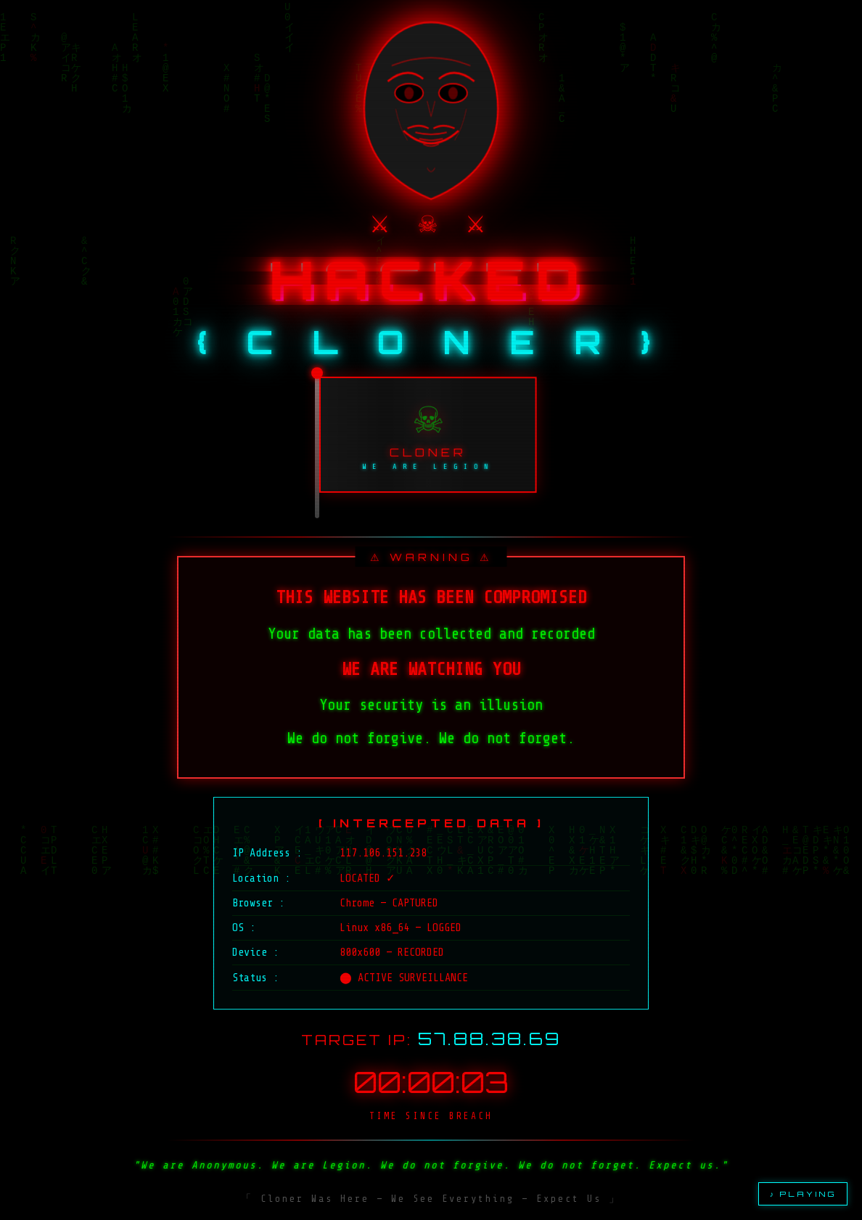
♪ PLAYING (803, 1194)
